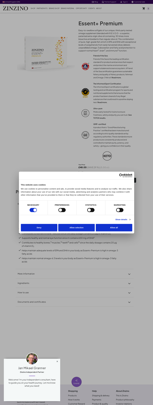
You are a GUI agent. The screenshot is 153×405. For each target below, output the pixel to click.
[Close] (57, 361)
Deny (39, 227)
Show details (121, 219)
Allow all (114, 227)
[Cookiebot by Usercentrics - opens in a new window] (121, 175)
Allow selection (76, 227)
